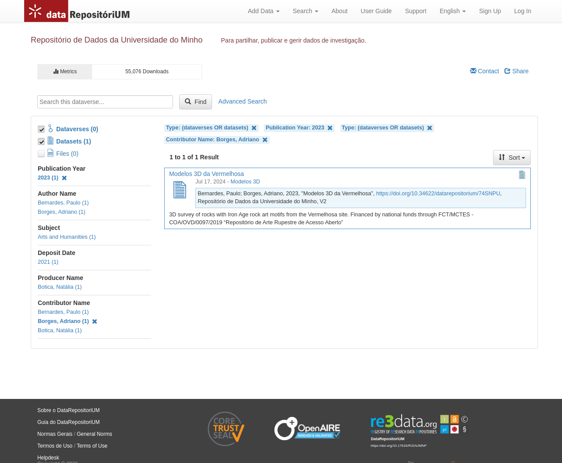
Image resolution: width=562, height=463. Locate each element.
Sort (512, 157)
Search (305, 10)
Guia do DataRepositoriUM (68, 422)
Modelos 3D (245, 182)
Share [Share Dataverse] (516, 71)
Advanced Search (242, 101)
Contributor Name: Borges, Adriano (217, 139)
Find (195, 101)
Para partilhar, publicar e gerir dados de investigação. (293, 40)
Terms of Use (92, 446)
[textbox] (105, 101)
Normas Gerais (54, 434)
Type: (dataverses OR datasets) (211, 128)
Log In (522, 10)
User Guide (376, 10)
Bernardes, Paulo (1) (63, 203)
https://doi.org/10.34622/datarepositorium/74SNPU (438, 193)
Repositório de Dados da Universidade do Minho (116, 40)
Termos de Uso (54, 446)
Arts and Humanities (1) (67, 237)
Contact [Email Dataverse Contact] (484, 71)
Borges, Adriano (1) (62, 212)
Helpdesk (48, 458)
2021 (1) (48, 262)
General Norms (94, 434)
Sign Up (490, 10)
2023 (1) (52, 178)
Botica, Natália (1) (60, 287)
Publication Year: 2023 (299, 128)
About (339, 10)
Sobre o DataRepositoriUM (68, 410)
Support (415, 10)
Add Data (263, 10)
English (453, 10)
